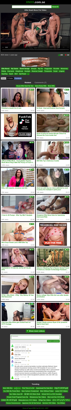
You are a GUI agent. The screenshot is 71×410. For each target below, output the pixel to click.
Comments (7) (40, 82)
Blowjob (33, 68)
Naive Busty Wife (40, 86)
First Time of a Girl (28, 388)
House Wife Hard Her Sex (24, 86)
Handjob (27, 71)
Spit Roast (22, 74)
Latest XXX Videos (61, 391)
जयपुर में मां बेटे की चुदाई (61, 388)
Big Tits (40, 68)
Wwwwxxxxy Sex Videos (38, 397)
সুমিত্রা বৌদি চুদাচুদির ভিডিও (61, 400)
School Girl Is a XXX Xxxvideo (51, 394)
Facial (55, 71)
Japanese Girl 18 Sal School (31, 403)
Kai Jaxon (14, 68)
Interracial (10, 71)
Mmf (16, 74)
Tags (29, 408)
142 (67, 55)
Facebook (18, 78)
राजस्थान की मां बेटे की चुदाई (9, 400)
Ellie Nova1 (5, 68)
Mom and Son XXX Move (56, 397)
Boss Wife (51, 86)
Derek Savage (24, 68)
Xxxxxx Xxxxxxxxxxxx (13, 403)
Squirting (4, 74)
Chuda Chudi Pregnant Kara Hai (17, 397)
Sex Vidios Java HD (15, 394)
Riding (4, 71)
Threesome (48, 71)
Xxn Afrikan (61, 403)
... (28, 74)
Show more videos (35, 331)
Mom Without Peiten (47, 391)
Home (25, 408)
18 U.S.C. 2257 (43, 408)
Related (28, 82)
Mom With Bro (7, 388)
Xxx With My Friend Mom (11, 391)
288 (60, 55)
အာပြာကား (17, 388)
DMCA (35, 408)
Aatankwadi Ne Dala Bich (44, 388)
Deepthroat (19, 71)
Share (4, 78)
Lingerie (61, 71)
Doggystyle (48, 68)
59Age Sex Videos (45, 400)
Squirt (11, 74)
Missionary (64, 68)
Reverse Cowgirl (37, 71)
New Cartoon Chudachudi (30, 391)
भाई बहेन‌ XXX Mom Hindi (32, 394)
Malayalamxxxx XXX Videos (27, 400)
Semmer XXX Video (49, 403)
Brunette (56, 68)
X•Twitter (10, 78)
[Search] (31, 6)
